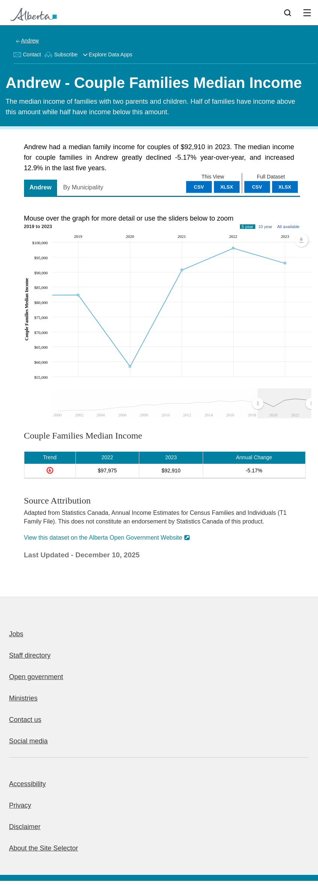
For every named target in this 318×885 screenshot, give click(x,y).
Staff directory (30, 655)
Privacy (20, 805)
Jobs (16, 634)
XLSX (285, 187)
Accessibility (27, 784)
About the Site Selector (43, 848)
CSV (257, 187)
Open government (36, 677)
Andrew (30, 41)
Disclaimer (25, 827)
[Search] (287, 12)
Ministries (23, 698)
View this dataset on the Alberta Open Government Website (103, 537)
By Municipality (83, 187)
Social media (28, 741)
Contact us (25, 719)
